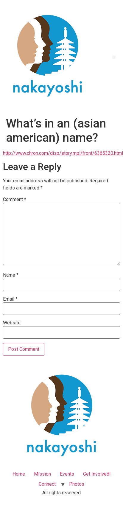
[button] (114, 57)
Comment (14, 199)
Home (19, 474)
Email (10, 299)
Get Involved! (97, 474)
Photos (76, 484)
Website (12, 323)
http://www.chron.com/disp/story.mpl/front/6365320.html (63, 153)
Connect (47, 484)
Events (67, 474)
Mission (42, 474)
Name (10, 275)
